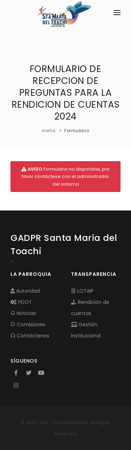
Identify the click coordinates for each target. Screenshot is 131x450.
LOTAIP (82, 290)
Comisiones (27, 324)
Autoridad (25, 290)
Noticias (23, 313)
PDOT (21, 302)
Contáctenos (29, 335)
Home (48, 131)
